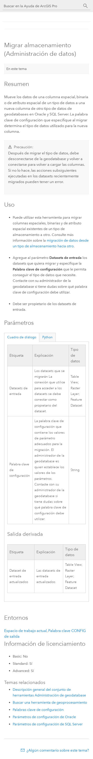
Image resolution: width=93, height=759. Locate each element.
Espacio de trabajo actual (25, 630)
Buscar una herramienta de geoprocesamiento (50, 702)
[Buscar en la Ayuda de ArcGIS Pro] (42, 6)
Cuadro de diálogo (21, 337)
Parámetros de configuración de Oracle (44, 717)
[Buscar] (85, 6)
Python (47, 337)
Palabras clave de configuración (38, 710)
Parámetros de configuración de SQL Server (48, 724)
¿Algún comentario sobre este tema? (58, 750)
